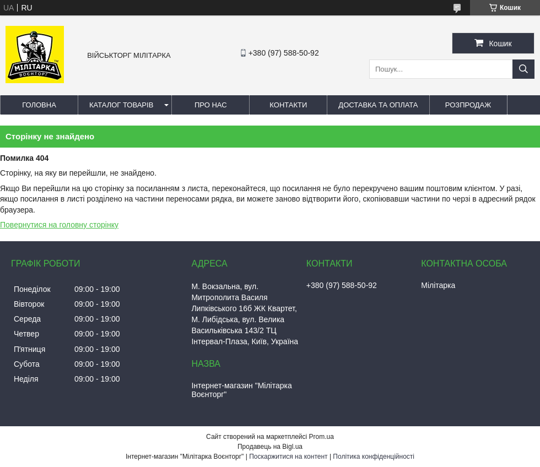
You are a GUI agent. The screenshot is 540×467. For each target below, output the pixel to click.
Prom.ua (321, 437)
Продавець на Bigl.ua (270, 446)
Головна (39, 105)
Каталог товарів (121, 105)
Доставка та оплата (378, 105)
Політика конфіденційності (373, 456)
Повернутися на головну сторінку (59, 224)
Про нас (211, 105)
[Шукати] (523, 69)
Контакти (288, 105)
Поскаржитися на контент (288, 456)
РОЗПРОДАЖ (468, 105)
